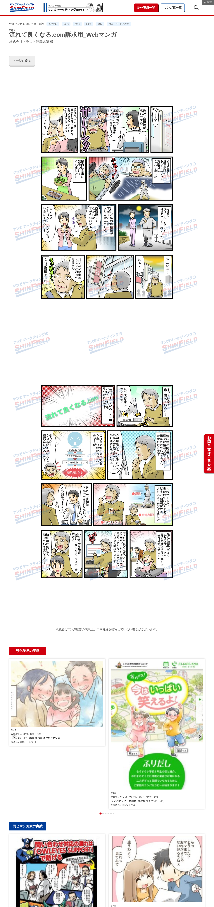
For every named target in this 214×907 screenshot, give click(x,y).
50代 (88, 24)
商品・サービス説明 (119, 24)
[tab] (100, 723)
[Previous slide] (14, 691)
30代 (66, 24)
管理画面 (208, 2)
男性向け (53, 24)
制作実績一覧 (146, 7)
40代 (77, 24)
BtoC (100, 24)
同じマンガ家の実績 (28, 736)
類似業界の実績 (27, 651)
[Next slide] (199, 691)
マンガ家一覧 (173, 7)
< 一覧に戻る (22, 60)
